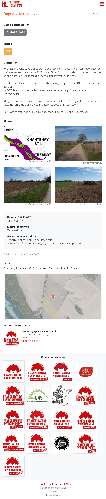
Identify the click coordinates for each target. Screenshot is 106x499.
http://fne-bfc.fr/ (30, 340)
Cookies (53, 491)
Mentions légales (53, 494)
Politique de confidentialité (53, 487)
